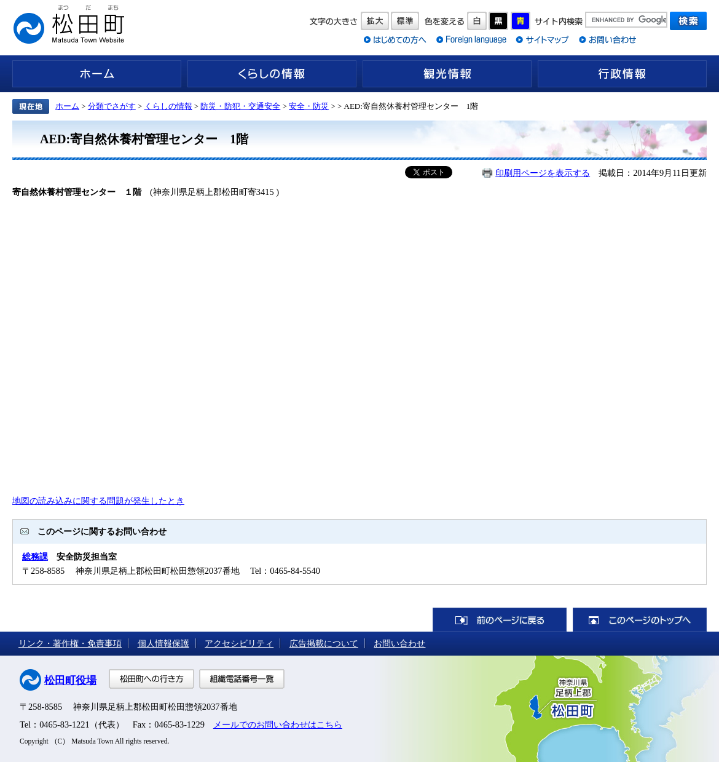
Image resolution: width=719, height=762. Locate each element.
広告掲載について (323, 643)
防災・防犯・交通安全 (240, 106)
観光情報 (447, 73)
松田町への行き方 (151, 679)
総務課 (35, 557)
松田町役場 (70, 680)
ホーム (96, 73)
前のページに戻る (500, 620)
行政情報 (622, 73)
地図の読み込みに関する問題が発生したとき (98, 501)
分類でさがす (112, 106)
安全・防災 (309, 106)
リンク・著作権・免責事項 (70, 643)
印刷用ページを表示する (542, 173)
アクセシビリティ (239, 643)
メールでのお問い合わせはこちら (277, 724)
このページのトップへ (640, 620)
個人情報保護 (163, 643)
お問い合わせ (399, 643)
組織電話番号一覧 (242, 679)
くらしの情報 (271, 73)
